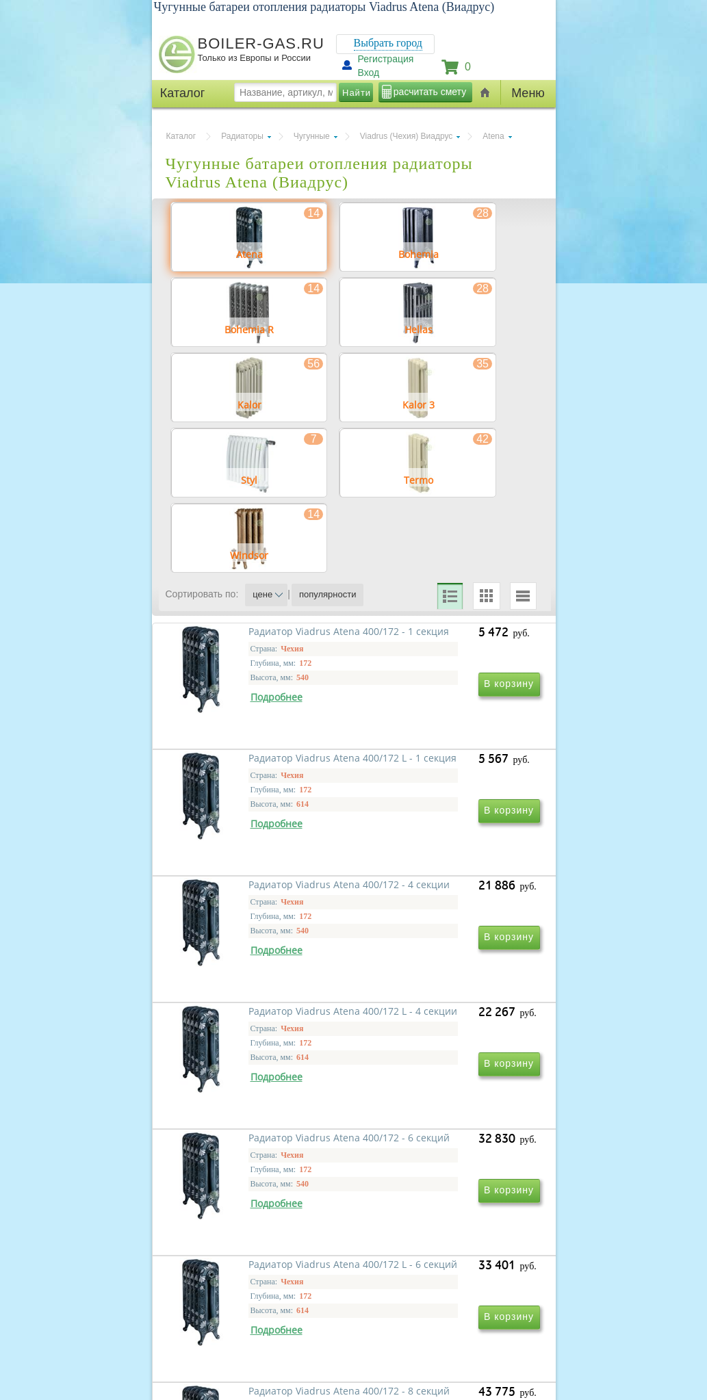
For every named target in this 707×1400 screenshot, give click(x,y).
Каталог (181, 136)
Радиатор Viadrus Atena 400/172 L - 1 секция (431, 771)
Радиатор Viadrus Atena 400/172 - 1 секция (245, 771)
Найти (356, 93)
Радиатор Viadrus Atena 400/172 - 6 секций (245, 1165)
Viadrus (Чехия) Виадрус (406, 136)
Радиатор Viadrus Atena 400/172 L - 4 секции (431, 968)
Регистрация (386, 58)
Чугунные (312, 136)
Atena (493, 136)
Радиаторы (242, 136)
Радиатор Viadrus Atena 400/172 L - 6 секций (431, 1165)
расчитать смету (430, 91)
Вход (369, 72)
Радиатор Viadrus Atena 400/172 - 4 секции (245, 968)
